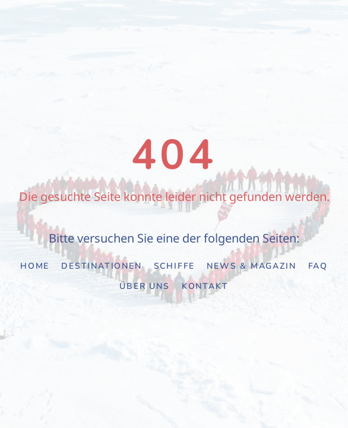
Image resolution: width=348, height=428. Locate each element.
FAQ (318, 266)
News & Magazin (251, 266)
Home (34, 266)
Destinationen (101, 266)
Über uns (144, 286)
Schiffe (174, 266)
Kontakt (205, 286)
